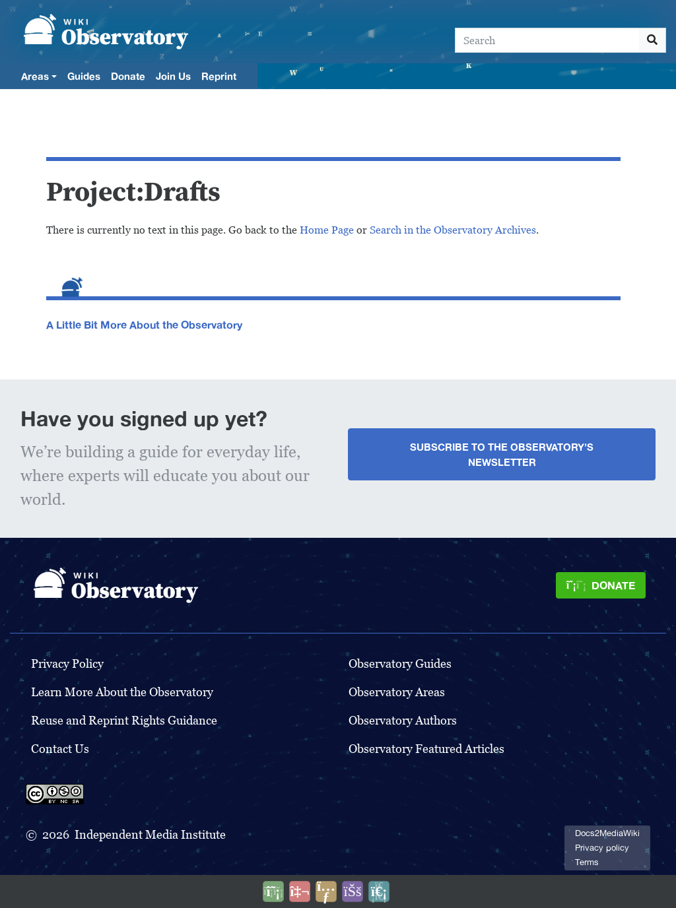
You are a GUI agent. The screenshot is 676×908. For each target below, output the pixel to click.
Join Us (173, 76)
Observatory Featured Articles (426, 749)
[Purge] (378, 891)
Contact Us (60, 749)
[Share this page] (326, 891)
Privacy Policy (67, 663)
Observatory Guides (400, 663)
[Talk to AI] (299, 891)
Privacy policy (602, 848)
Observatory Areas (397, 692)
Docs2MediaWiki (607, 833)
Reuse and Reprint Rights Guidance (124, 720)
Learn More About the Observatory (122, 692)
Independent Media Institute (150, 834)
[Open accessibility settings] (352, 891)
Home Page (327, 230)
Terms (587, 862)
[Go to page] (652, 40)
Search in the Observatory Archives (453, 230)
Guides (83, 76)
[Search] (547, 40)
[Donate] (601, 585)
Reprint (218, 76)
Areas (35, 76)
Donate (128, 76)
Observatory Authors (403, 720)
